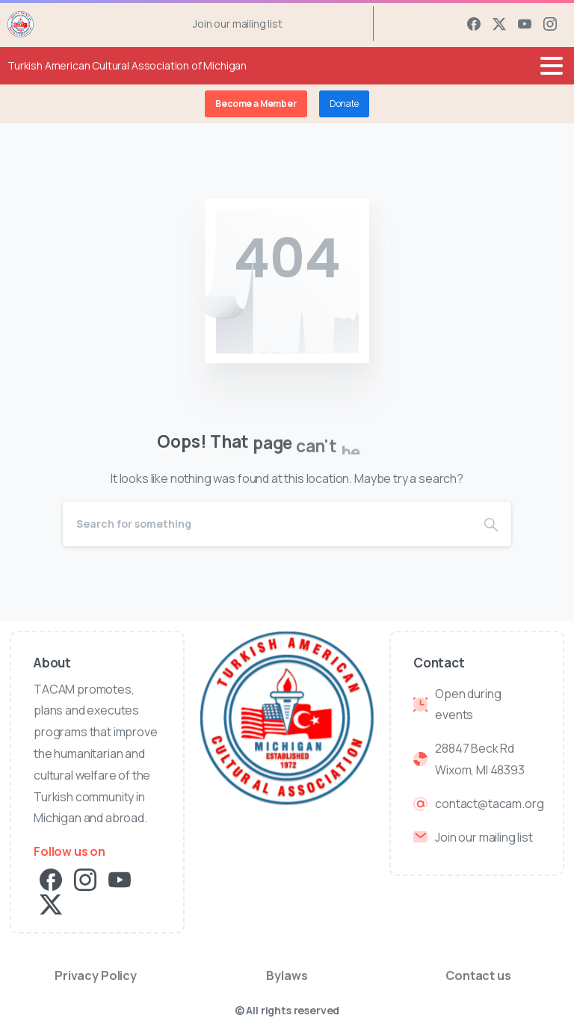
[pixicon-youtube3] (119, 878)
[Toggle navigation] (552, 65)
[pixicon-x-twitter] (51, 903)
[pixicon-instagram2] (85, 878)
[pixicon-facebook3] (51, 878)
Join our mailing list (238, 24)
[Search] (267, 524)
